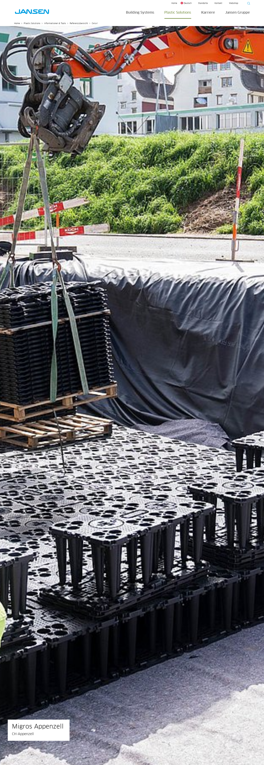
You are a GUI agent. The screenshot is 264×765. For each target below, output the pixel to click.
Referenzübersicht (79, 24)
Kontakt (218, 3)
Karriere (208, 12)
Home (174, 3)
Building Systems (140, 12)
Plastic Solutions (177, 12)
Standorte (203, 3)
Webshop (233, 3)
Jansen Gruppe (237, 12)
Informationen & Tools (55, 24)
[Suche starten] (247, 4)
